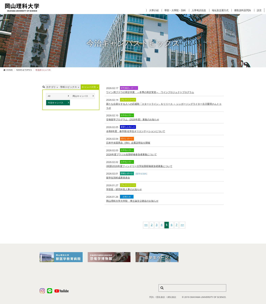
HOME (9, 69)
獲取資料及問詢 (242, 10)
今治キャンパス (55, 102)
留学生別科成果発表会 (118, 177)
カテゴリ (51, 87)
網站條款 (171, 297)
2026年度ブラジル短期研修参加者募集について (131, 154)
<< (145, 225)
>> (182, 225)
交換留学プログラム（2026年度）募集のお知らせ (132, 119)
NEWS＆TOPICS (24, 69)
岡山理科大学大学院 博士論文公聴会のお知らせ (132, 200)
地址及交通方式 (220, 10)
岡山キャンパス (80, 96)
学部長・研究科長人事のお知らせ (124, 189)
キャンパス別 (89, 87)
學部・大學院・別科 (175, 10)
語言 (259, 10)
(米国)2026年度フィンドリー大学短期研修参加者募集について (139, 166)
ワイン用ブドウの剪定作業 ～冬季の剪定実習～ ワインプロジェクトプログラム (150, 92)
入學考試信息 (199, 10)
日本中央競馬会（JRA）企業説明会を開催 (128, 142)
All (49, 96)
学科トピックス (68, 87)
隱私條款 (160, 297)
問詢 (151, 297)
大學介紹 (154, 10)
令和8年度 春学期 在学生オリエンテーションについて (135, 131)
